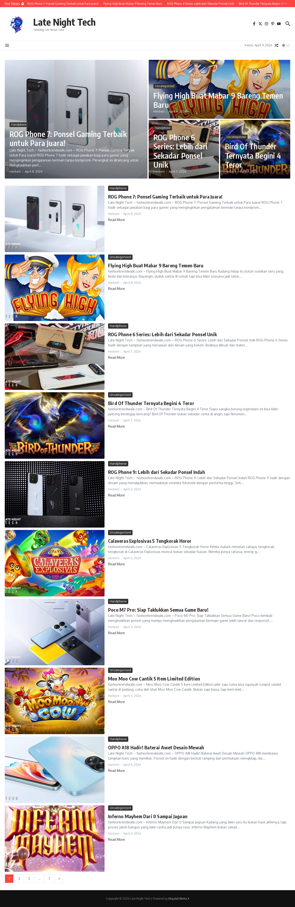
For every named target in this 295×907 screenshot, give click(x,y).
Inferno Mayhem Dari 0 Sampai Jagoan (147, 816)
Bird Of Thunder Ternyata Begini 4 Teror (253, 155)
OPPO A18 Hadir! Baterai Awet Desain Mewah (156, 747)
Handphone (18, 124)
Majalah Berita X (178, 898)
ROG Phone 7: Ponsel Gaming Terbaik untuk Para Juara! (68, 138)
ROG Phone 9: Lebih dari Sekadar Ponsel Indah (156, 472)
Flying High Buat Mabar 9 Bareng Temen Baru (218, 100)
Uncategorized (164, 86)
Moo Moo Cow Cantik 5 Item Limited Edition (154, 678)
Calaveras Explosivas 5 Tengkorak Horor (150, 541)
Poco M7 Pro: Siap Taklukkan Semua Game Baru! (158, 610)
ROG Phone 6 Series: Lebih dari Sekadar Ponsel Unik (180, 150)
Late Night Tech (64, 22)
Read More (116, 220)
